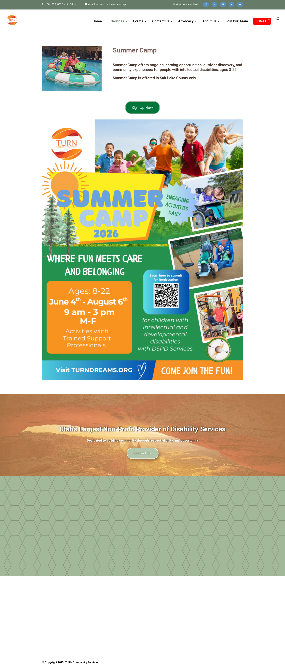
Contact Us (160, 21)
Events (138, 21)
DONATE (261, 21)
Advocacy (185, 21)
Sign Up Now (142, 107)
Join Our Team (236, 21)
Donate (96, 626)
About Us (209, 21)
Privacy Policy (170, 642)
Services (117, 21)
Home (97, 21)
